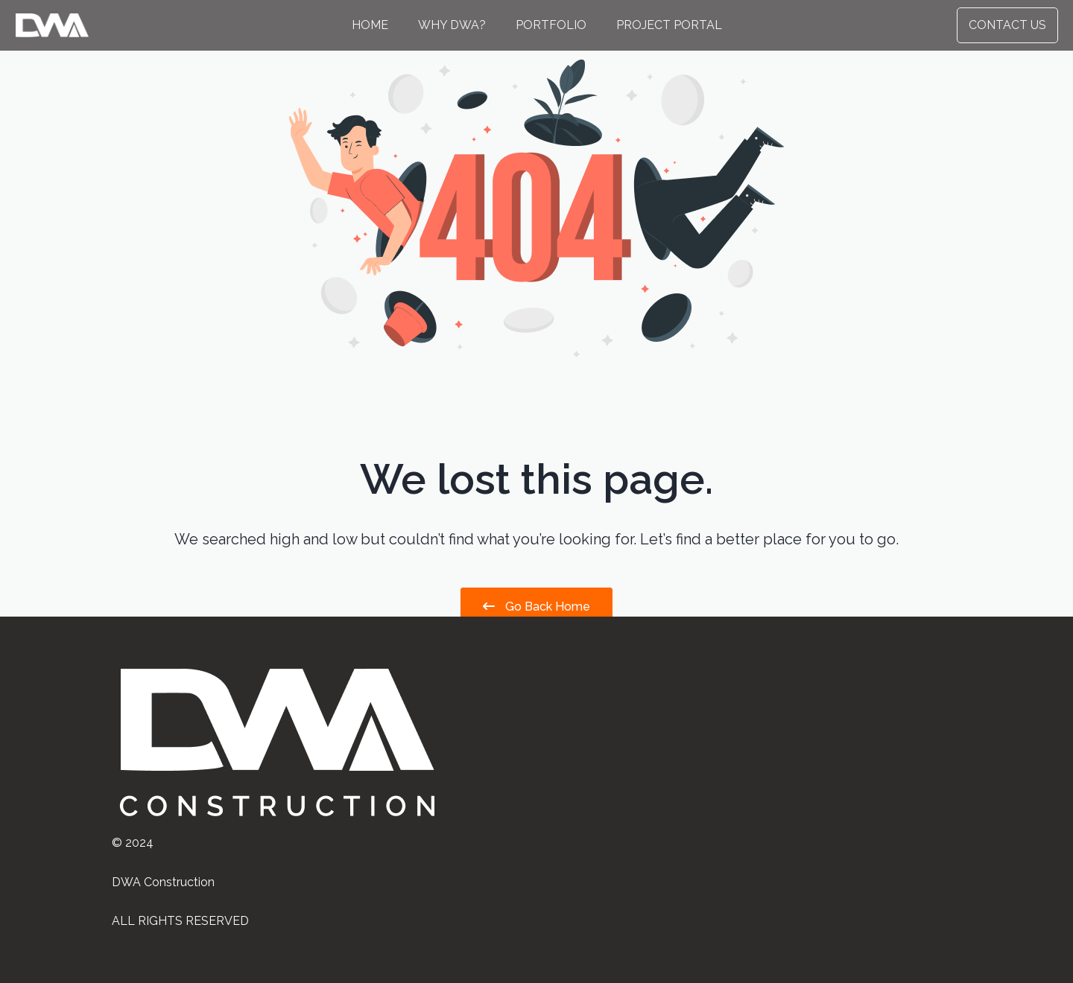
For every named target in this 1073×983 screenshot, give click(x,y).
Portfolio (551, 25)
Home (370, 25)
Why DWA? (452, 25)
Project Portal (669, 25)
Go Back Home (536, 606)
